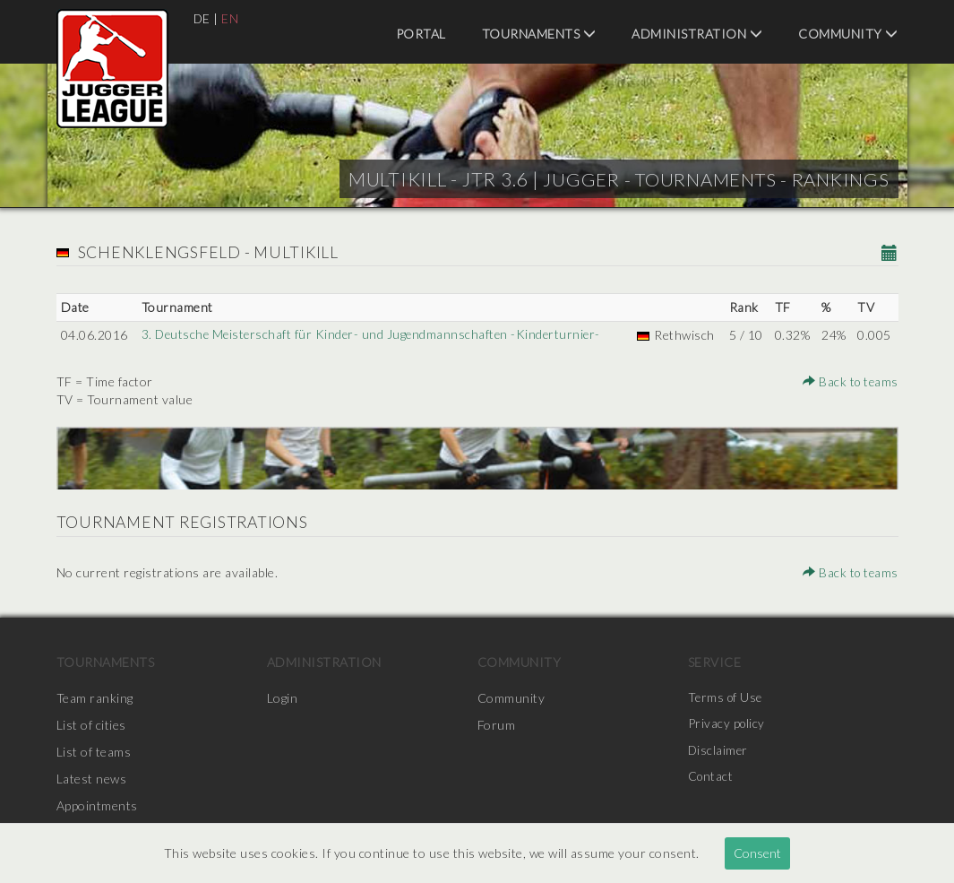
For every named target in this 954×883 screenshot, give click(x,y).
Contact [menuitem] (711, 778)
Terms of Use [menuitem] (726, 698)
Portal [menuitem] (421, 33)
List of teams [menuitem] (94, 751)
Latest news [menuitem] (91, 778)
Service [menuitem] (715, 662)
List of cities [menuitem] (91, 724)
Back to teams (849, 381)
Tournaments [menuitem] (539, 33)
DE (202, 18)
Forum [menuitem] (496, 724)
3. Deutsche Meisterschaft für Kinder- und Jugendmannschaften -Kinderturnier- (374, 334)
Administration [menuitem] (697, 33)
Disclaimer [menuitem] (719, 751)
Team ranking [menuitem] (94, 698)
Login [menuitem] (282, 698)
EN (230, 18)
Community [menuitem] (848, 33)
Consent (757, 853)
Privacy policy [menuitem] (727, 724)
